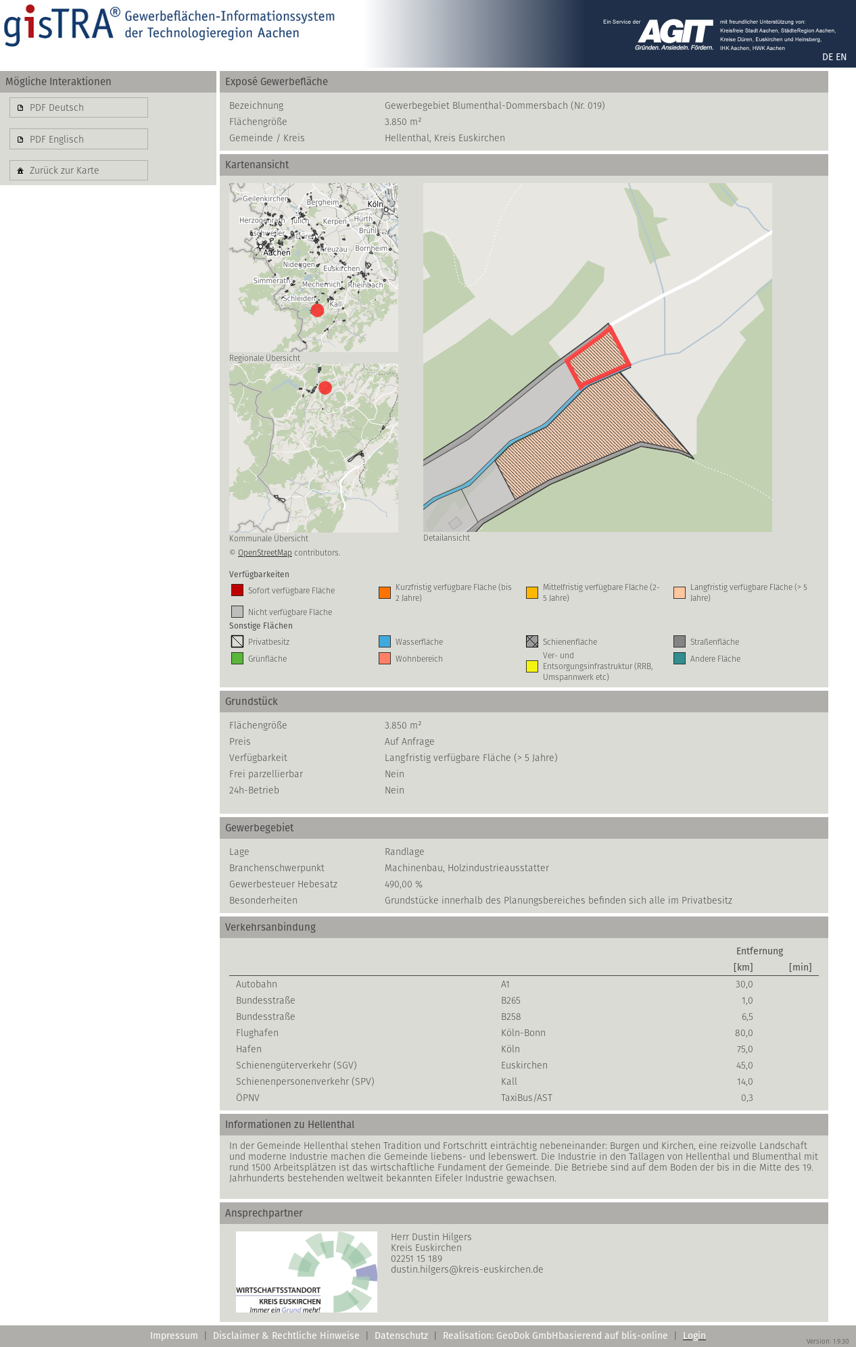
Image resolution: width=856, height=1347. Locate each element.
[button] (78, 107)
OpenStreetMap (265, 552)
